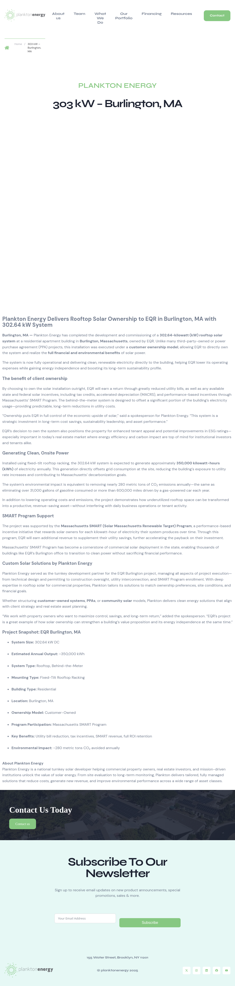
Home (18, 39)
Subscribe (150, 919)
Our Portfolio (120, 15)
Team (76, 13)
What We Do (97, 15)
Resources (173, 13)
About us (57, 15)
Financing (146, 13)
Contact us (24, 820)
